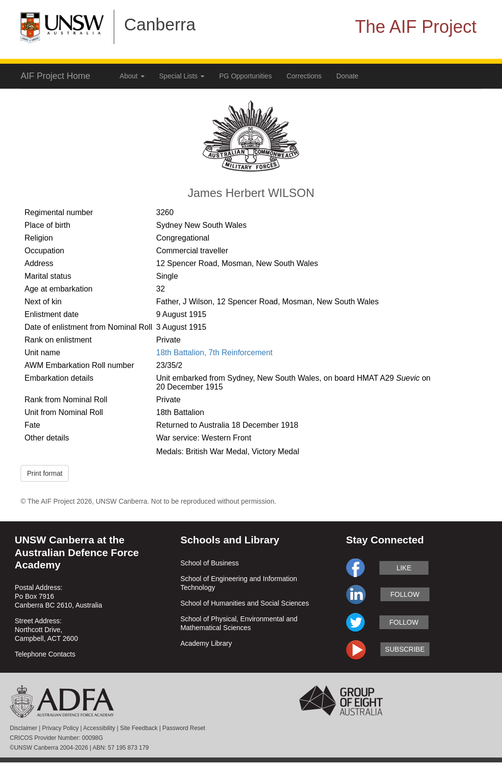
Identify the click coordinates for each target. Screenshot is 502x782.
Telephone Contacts (45, 654)
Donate (347, 76)
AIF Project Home (55, 76)
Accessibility (99, 728)
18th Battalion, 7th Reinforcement (214, 352)
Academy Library (206, 643)
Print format (44, 473)
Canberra (160, 24)
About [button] (132, 76)
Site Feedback (139, 728)
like (404, 568)
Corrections (304, 76)
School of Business (209, 563)
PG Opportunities (245, 76)
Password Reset (183, 728)
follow (404, 594)
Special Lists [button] (181, 76)
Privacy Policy (60, 728)
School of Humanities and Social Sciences (244, 603)
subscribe (405, 649)
